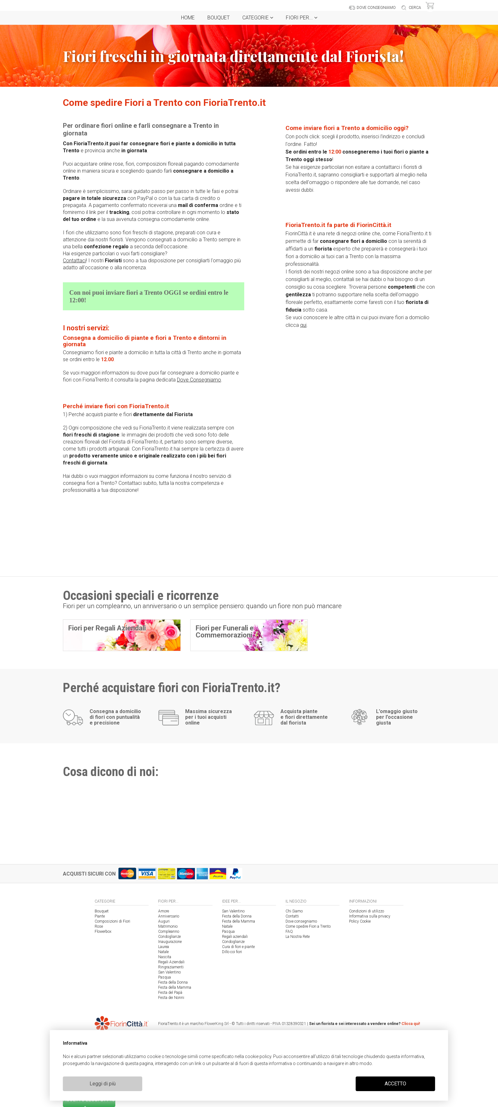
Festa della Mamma (174, 987)
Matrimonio (168, 926)
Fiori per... (301, 18)
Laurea (163, 947)
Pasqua (164, 977)
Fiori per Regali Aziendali (107, 628)
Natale (163, 952)
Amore (163, 911)
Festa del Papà (170, 992)
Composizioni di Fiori (112, 921)
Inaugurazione (170, 941)
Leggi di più (103, 1084)
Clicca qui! (410, 1023)
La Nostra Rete (298, 936)
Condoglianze (169, 936)
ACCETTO (395, 1084)
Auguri (164, 921)
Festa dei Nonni (171, 997)
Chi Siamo (294, 911)
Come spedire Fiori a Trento (308, 926)
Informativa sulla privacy (369, 916)
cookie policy (258, 1056)
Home (188, 18)
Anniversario (168, 916)
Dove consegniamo (301, 921)
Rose (99, 926)
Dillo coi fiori (232, 952)
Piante (100, 916)
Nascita (164, 957)
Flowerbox (103, 931)
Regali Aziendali (171, 962)
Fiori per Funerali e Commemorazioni (225, 631)
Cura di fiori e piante (238, 947)
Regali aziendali (235, 936)
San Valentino (169, 972)
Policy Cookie (360, 921)
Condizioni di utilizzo (366, 911)
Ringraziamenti (171, 967)
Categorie (257, 18)
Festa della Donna (173, 982)
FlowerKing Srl (217, 1023)
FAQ (289, 931)
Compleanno (168, 931)
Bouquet (218, 18)
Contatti (292, 916)
